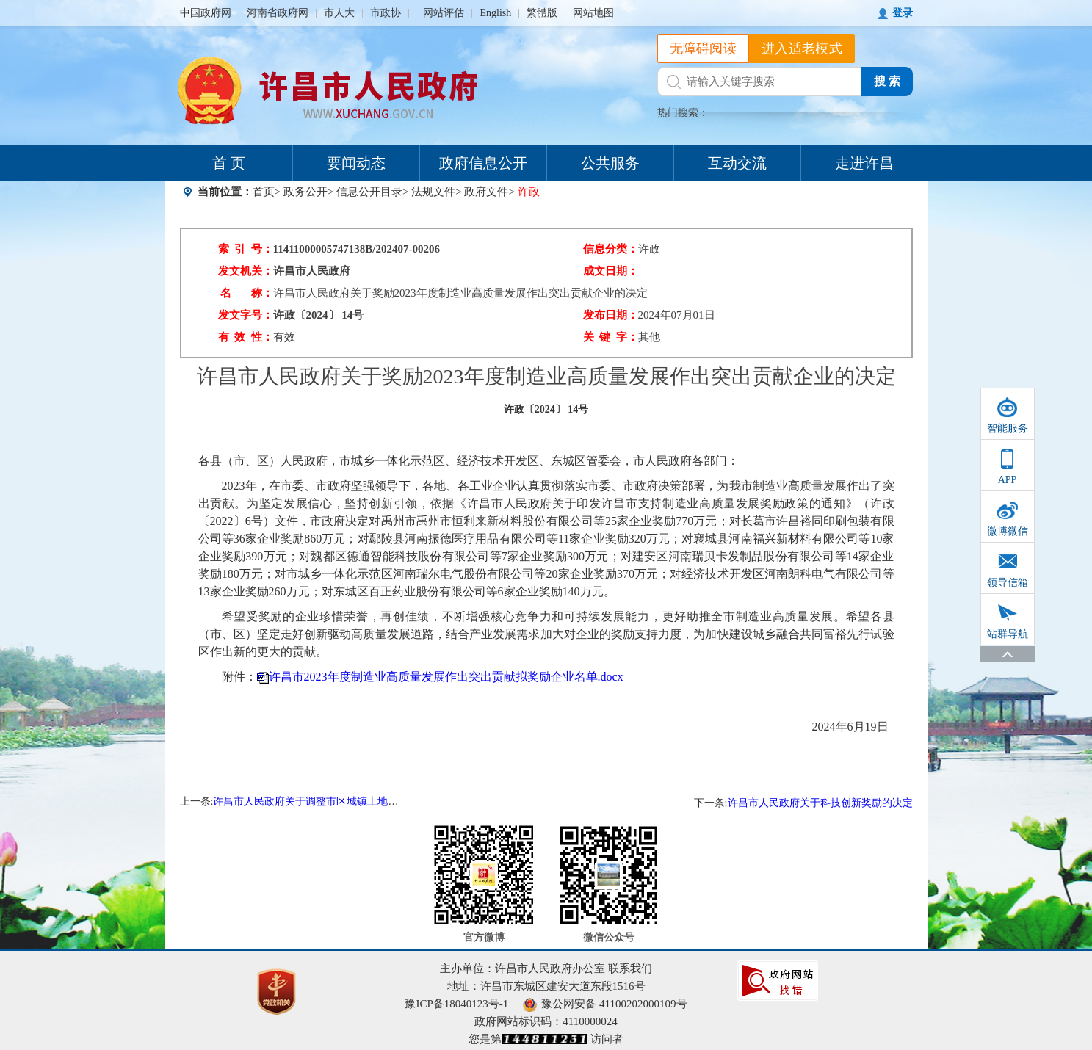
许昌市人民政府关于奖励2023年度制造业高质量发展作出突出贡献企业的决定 (460, 293)
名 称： (246, 293)
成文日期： (610, 271)
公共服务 (610, 163)
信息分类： (610, 249)
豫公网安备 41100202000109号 (605, 1004)
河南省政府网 (277, 12)
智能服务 (1007, 428)
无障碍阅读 (703, 48)
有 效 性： (245, 337)
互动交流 (737, 163)
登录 (902, 12)
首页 (264, 192)
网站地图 (593, 12)
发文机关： (245, 271)
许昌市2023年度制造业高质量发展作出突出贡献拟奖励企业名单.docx (446, 676)
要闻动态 (356, 163)
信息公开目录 (369, 192)
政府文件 (486, 192)
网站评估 (443, 12)
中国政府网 (205, 12)
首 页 (228, 163)
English (495, 12)
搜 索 (887, 81)
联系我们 (630, 968)
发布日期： (610, 315)
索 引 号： (245, 249)
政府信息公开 (483, 163)
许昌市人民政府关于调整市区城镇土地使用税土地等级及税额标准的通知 (377, 801)
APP (1007, 479)
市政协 (385, 12)
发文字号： (245, 315)
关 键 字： (610, 337)
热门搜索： (683, 112)
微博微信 (1007, 531)
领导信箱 (1007, 582)
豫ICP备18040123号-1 (456, 1004)
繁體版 (542, 12)
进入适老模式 (802, 48)
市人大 (339, 12)
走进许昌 (864, 163)
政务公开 (305, 192)
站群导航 (1007, 634)
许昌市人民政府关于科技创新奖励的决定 (820, 802)
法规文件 (433, 192)
